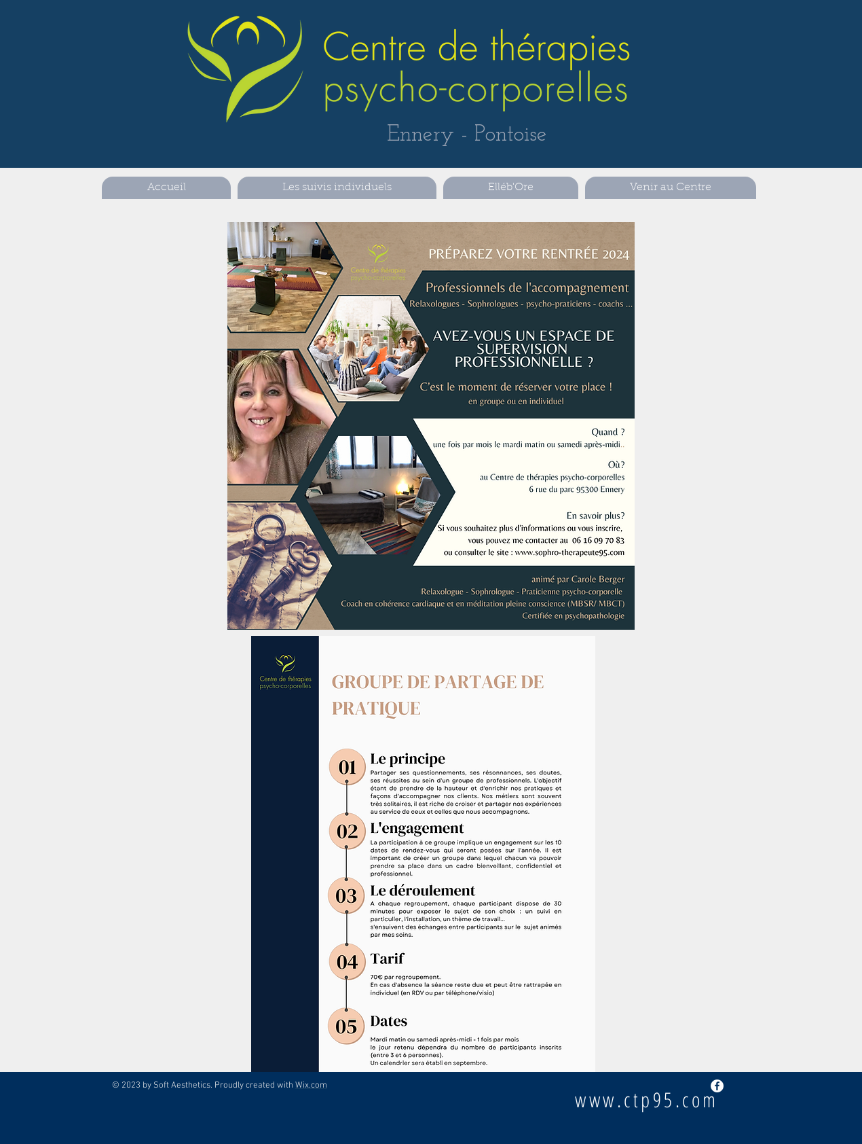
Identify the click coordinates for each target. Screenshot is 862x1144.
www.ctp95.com (647, 1099)
